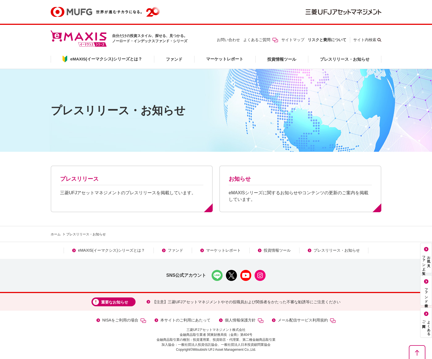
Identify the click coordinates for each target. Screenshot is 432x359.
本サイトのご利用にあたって (185, 320)
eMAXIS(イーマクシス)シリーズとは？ (111, 250)
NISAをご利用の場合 (124, 320)
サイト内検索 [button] (364, 40)
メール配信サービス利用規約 (307, 320)
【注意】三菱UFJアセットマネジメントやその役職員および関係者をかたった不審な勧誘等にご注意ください (246, 302)
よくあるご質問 (260, 40)
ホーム (56, 234)
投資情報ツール (281, 59)
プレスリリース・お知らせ (344, 59)
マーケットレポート (224, 59)
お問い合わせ (228, 40)
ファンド (174, 59)
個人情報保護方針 (244, 320)
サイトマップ (292, 40)
